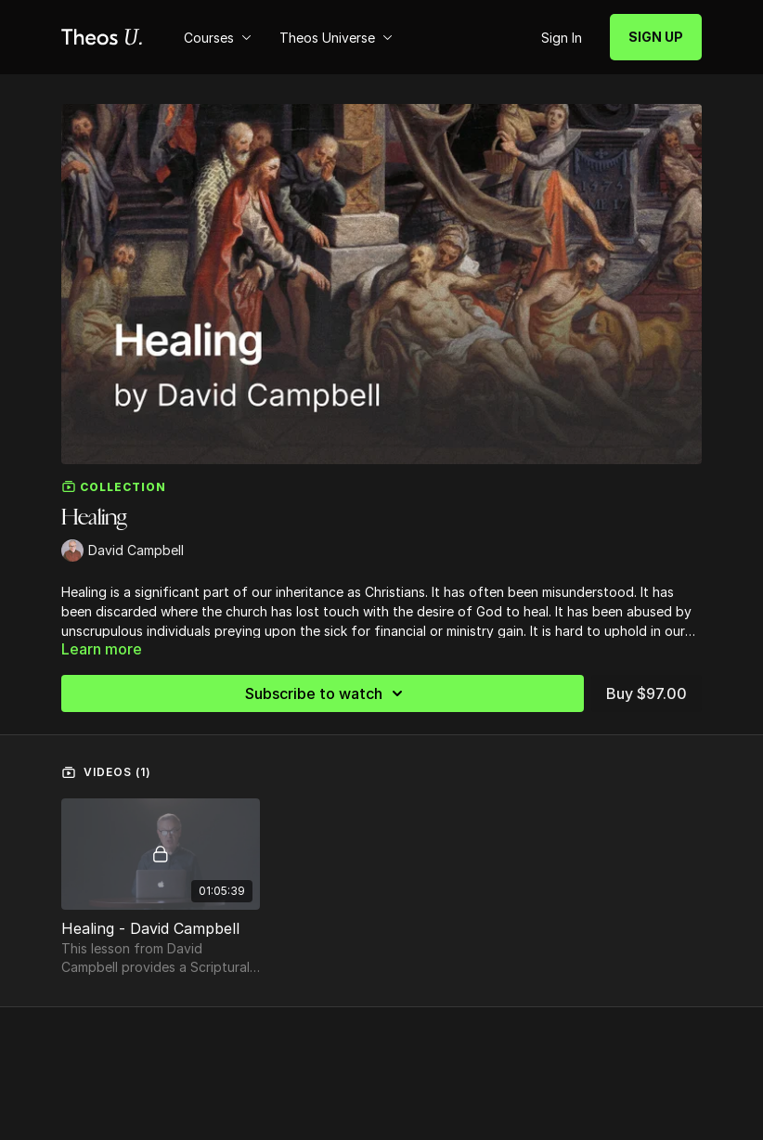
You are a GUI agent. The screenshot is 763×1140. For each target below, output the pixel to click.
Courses (218, 37)
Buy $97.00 (646, 693)
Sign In (561, 37)
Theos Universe (336, 37)
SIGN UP (655, 37)
